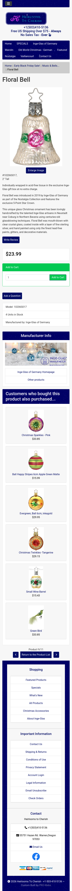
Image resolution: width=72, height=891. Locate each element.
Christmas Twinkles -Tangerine (36, 552)
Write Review (11, 239)
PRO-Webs (45, 885)
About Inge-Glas (36, 718)
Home (8, 43)
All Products (36, 703)
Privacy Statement (36, 767)
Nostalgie (10, 56)
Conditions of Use (36, 759)
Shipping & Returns (36, 751)
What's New (35, 695)
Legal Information (36, 782)
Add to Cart (58, 277)
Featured (62, 49)
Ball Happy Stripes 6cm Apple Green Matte (36, 474)
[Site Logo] (36, 18)
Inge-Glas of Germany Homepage (36, 372)
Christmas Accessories (36, 710)
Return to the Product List (36, 654)
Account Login (36, 775)
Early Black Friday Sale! (27, 65)
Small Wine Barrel (36, 591)
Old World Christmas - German (35, 49)
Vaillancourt (27, 56)
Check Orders (36, 798)
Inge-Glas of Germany (45, 43)
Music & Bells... (50, 65)
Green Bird (36, 630)
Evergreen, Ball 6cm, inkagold (36, 513)
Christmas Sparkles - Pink (36, 435)
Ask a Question (12, 295)
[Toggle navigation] (8, 3)
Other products (36, 379)
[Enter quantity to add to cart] (28, 277)
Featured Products (36, 679)
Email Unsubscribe (36, 790)
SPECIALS (22, 43)
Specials (36, 687)
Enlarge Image (36, 170)
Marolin (9, 49)
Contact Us (45, 56)
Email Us (36, 846)
